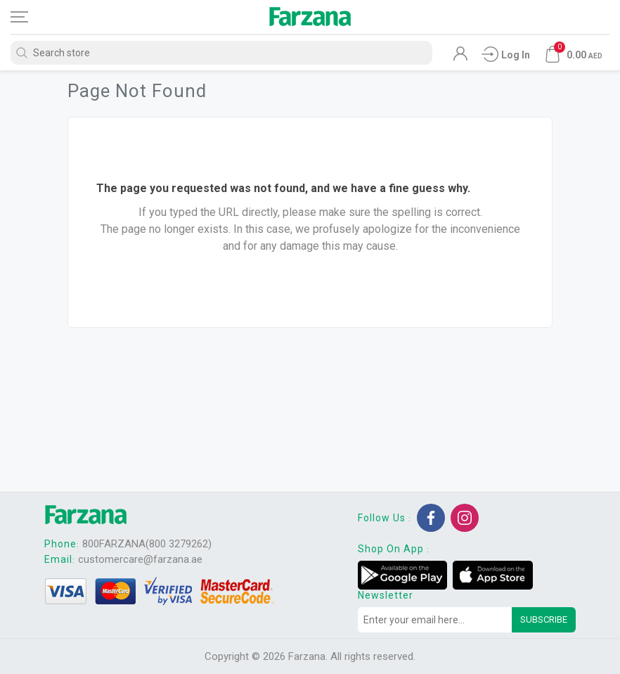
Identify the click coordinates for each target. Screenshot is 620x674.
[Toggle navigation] (32, 16)
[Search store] (221, 53)
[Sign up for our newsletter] (435, 619)
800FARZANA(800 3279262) (147, 544)
